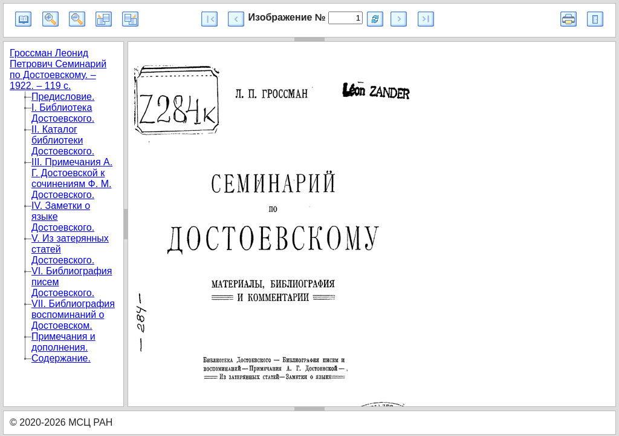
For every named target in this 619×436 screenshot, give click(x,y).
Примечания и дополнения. (63, 341)
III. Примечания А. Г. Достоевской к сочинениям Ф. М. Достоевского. (71, 178)
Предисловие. (62, 96)
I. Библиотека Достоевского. (62, 113)
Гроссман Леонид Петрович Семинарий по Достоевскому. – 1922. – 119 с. (58, 69)
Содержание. (61, 358)
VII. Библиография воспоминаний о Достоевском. (73, 315)
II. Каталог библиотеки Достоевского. (62, 140)
